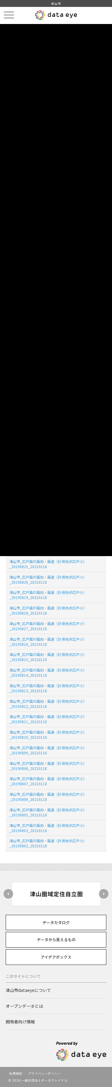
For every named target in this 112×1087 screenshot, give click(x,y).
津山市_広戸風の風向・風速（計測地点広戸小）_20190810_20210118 (48, 734)
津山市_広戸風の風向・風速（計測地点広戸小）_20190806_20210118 (48, 797)
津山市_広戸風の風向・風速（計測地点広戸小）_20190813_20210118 (48, 688)
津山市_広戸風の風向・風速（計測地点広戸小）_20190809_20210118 (48, 750)
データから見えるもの (56, 939)
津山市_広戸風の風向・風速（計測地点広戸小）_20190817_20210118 (48, 626)
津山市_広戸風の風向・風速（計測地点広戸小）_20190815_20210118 (48, 657)
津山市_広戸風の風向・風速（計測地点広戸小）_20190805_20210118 (48, 812)
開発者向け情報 (20, 1022)
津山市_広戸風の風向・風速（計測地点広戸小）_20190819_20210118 (48, 595)
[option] (56, 894)
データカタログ (56, 922)
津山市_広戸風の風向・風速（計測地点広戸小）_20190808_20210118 (48, 766)
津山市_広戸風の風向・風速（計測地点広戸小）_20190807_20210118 (48, 781)
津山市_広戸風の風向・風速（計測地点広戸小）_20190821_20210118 (48, 564)
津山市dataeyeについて (28, 990)
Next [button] (103, 894)
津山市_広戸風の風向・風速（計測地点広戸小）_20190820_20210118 (48, 579)
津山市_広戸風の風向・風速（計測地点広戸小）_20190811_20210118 (48, 719)
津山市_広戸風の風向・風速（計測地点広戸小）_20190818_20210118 (48, 610)
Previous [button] (8, 894)
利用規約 (15, 1073)
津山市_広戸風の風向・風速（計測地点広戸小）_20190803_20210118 (48, 828)
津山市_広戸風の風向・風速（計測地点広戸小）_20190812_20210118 (48, 704)
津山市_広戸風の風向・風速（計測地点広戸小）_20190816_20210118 (48, 641)
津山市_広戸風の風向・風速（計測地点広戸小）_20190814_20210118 (48, 672)
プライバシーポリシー (44, 1073)
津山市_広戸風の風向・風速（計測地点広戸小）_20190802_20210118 (48, 843)
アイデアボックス (56, 957)
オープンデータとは (24, 1006)
